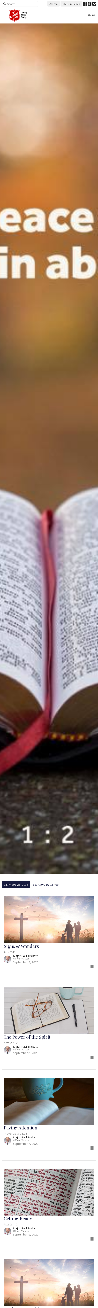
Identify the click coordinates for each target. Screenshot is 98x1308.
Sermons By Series (46, 884)
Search (53, 3)
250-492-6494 (71, 3)
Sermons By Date (16, 884)
